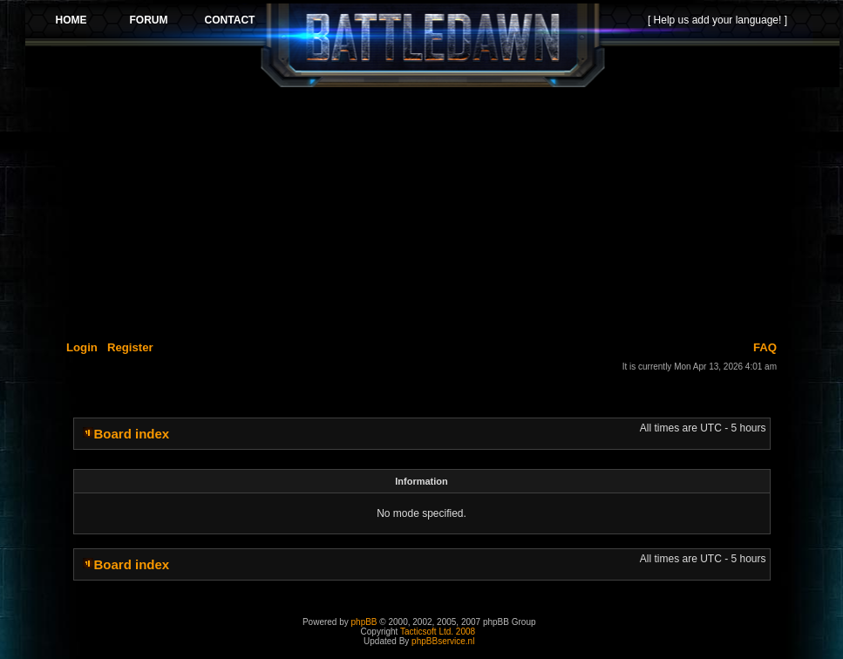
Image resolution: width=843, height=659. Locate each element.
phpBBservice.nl (442, 641)
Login (82, 347)
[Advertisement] (432, 211)
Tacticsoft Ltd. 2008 (437, 631)
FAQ (765, 347)
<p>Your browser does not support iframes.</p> (432, 45)
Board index (132, 433)
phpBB (364, 622)
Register (130, 347)
